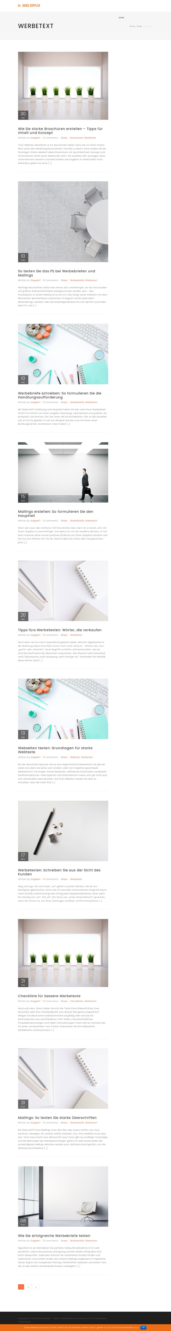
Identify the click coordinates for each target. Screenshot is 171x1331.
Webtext (75, 759)
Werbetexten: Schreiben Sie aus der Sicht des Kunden (61, 875)
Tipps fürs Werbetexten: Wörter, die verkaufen (61, 632)
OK (143, 1328)
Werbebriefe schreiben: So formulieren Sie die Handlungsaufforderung (61, 396)
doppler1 (35, 138)
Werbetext (90, 138)
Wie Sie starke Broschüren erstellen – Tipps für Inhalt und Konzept (62, 131)
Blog (139, 26)
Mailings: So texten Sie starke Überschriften (59, 1121)
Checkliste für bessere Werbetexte (51, 999)
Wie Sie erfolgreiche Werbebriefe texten (56, 1239)
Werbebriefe (77, 281)
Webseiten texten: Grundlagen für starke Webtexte (57, 752)
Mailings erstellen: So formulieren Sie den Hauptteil (57, 515)
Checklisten (77, 1004)
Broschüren (76, 138)
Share (64, 138)
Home (146, 6)
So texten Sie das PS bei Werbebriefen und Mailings (58, 274)
